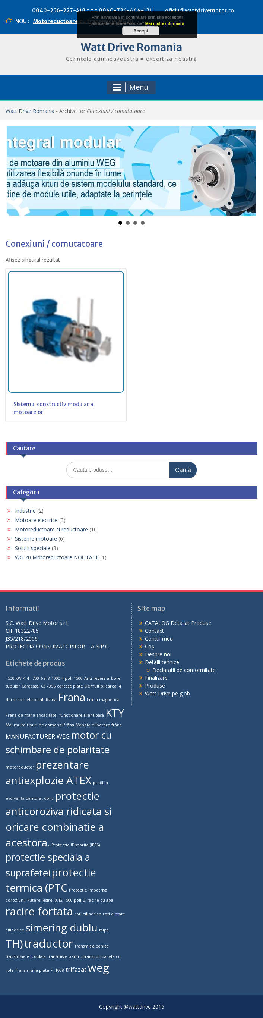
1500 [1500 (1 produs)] (78, 678)
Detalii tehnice (162, 662)
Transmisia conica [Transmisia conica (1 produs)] (92, 946)
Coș (149, 646)
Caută (183, 470)
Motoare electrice (36, 520)
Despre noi (158, 654)
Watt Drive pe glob (167, 693)
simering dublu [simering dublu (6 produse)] (62, 927)
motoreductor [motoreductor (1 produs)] (20, 767)
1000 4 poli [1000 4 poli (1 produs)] (61, 678)
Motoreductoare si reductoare (51, 529)
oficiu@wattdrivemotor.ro (199, 10)
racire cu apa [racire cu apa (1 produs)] (100, 900)
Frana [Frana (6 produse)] (71, 697)
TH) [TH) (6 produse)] (14, 943)
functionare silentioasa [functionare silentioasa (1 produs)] (81, 715)
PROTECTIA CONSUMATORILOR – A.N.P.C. (58, 646)
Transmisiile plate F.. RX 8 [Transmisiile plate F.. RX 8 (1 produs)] (39, 970)
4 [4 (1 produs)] (24, 678)
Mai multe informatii (164, 23)
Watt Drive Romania (131, 47)
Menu (130, 87)
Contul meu (159, 638)
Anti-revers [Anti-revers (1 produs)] (94, 678)
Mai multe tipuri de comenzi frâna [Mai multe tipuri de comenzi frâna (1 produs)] (40, 725)
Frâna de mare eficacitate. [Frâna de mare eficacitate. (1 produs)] (32, 715)
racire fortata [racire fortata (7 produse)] (39, 911)
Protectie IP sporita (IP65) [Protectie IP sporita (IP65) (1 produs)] (75, 845)
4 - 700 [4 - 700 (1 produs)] (33, 678)
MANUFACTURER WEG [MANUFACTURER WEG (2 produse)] (38, 736)
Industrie (25, 510)
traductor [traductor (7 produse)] (48, 943)
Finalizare (156, 677)
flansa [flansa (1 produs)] (51, 699)
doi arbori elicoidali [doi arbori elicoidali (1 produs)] (25, 699)
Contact (154, 630)
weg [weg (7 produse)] (98, 967)
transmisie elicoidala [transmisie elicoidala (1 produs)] (26, 956)
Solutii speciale (32, 548)
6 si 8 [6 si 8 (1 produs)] (45, 678)
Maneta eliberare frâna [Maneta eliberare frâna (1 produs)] (99, 725)
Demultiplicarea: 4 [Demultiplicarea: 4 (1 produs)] (103, 686)
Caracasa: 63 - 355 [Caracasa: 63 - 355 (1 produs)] (39, 686)
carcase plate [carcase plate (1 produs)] (70, 686)
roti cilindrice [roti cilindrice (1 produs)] (88, 914)
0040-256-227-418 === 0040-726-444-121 (92, 10)
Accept (140, 31)
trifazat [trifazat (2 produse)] (76, 969)
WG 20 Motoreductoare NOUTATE (57, 557)
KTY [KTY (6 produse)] (114, 713)
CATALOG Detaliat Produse (178, 622)
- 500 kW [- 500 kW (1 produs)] (14, 678)
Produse (155, 685)
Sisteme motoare (36, 538)
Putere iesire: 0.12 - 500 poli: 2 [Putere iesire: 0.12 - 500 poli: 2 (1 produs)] (56, 900)
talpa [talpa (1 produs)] (104, 930)
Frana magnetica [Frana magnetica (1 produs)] (103, 699)
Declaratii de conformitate (184, 669)
